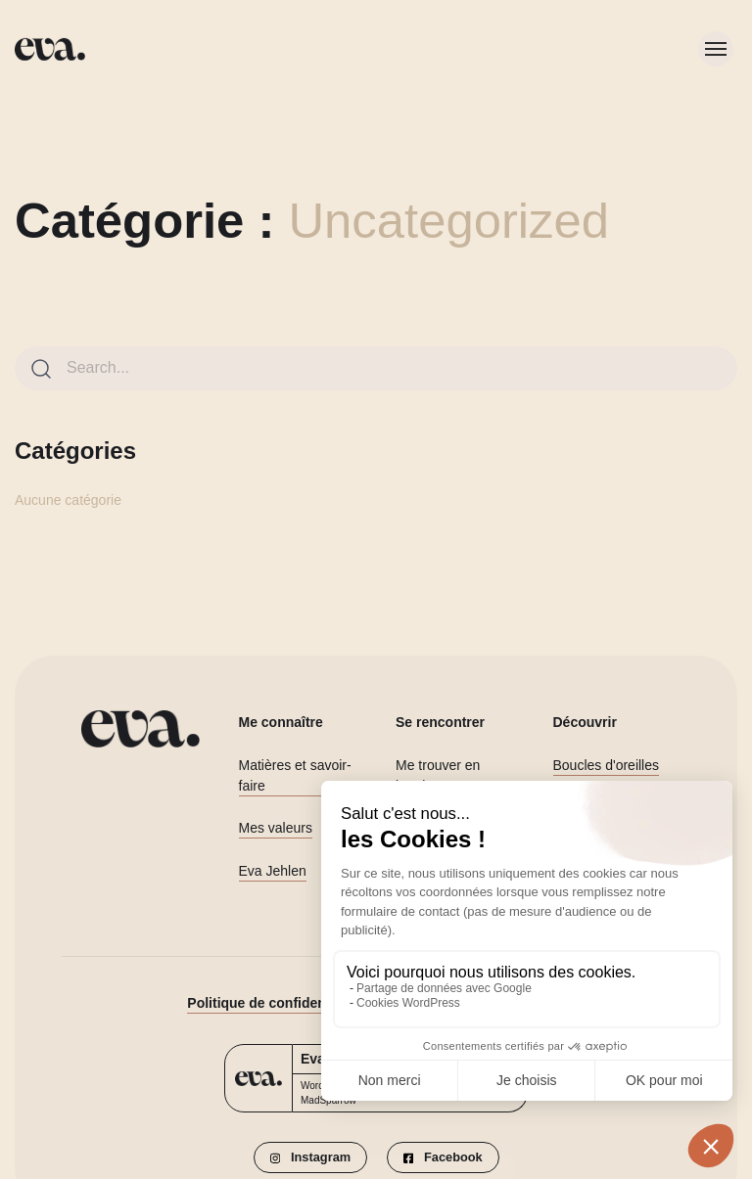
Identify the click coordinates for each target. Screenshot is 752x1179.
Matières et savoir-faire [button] (295, 775)
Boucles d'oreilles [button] (606, 765)
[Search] (41, 368)
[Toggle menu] (715, 49)
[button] (310, 1157)
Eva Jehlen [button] (272, 871)
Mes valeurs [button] (275, 828)
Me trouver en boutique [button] (438, 775)
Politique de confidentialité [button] (274, 1003)
